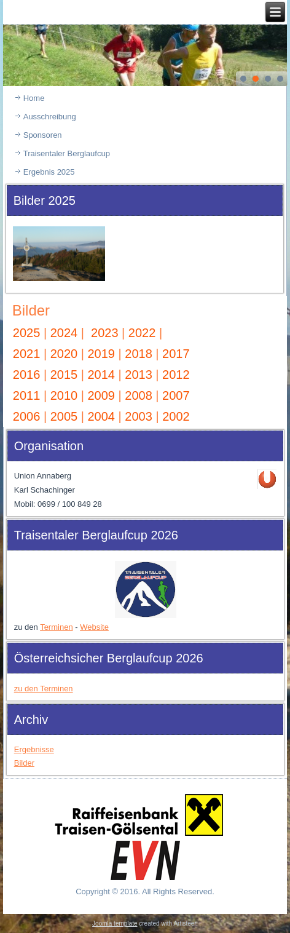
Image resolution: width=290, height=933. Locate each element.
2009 (101, 395)
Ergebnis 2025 (49, 172)
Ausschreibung (49, 116)
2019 (101, 353)
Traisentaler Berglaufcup (66, 153)
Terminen (56, 627)
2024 (64, 332)
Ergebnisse (34, 749)
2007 (176, 395)
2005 (65, 416)
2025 (27, 332)
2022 (142, 332)
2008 (138, 395)
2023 (105, 332)
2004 (103, 416)
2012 (176, 374)
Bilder (31, 310)
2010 (64, 395)
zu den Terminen (43, 688)
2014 (101, 374)
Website (94, 627)
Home (34, 98)
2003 (140, 416)
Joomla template (114, 923)
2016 (27, 374)
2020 (64, 353)
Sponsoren (42, 135)
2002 (176, 416)
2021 (27, 353)
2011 (27, 395)
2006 (28, 416)
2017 (176, 353)
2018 (138, 353)
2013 (138, 374)
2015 (65, 374)
